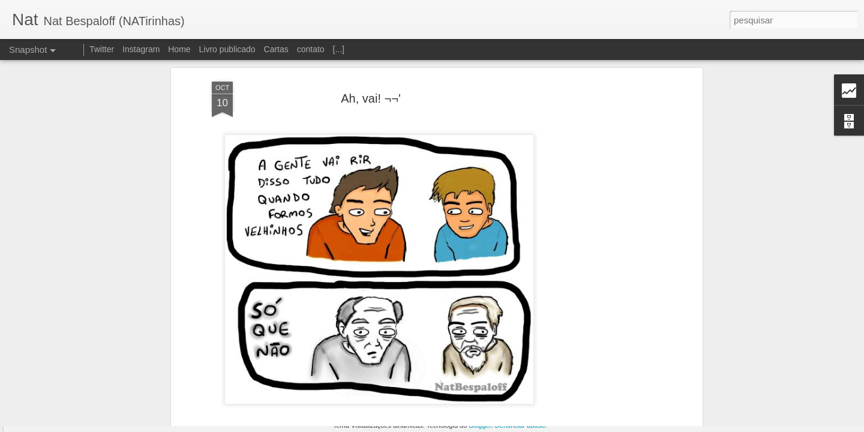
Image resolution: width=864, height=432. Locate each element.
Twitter (101, 49)
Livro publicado (227, 49)
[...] (338, 49)
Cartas (276, 49)
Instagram (141, 49)
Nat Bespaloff (436, 379)
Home (179, 49)
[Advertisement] (596, 186)
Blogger (480, 425)
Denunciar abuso (520, 425)
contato (311, 49)
